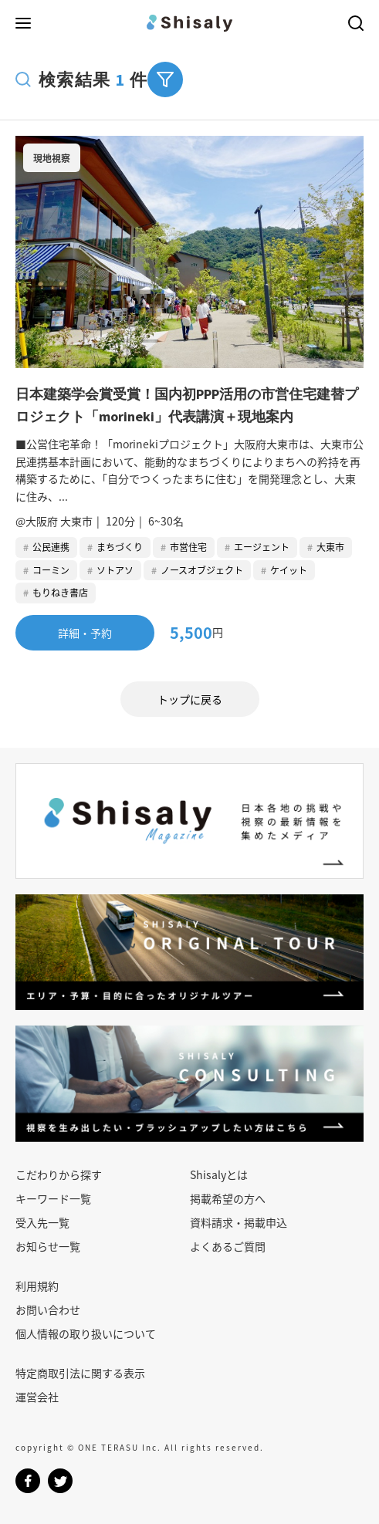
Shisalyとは (219, 1174)
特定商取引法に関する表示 (80, 1372)
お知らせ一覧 (47, 1246)
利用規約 (37, 1285)
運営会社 (37, 1396)
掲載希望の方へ (228, 1198)
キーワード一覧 (53, 1198)
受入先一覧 (42, 1222)
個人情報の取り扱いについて (85, 1333)
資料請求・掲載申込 (238, 1222)
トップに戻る (189, 699)
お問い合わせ (47, 1309)
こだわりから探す (58, 1174)
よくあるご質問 (228, 1246)
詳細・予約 (85, 632)
